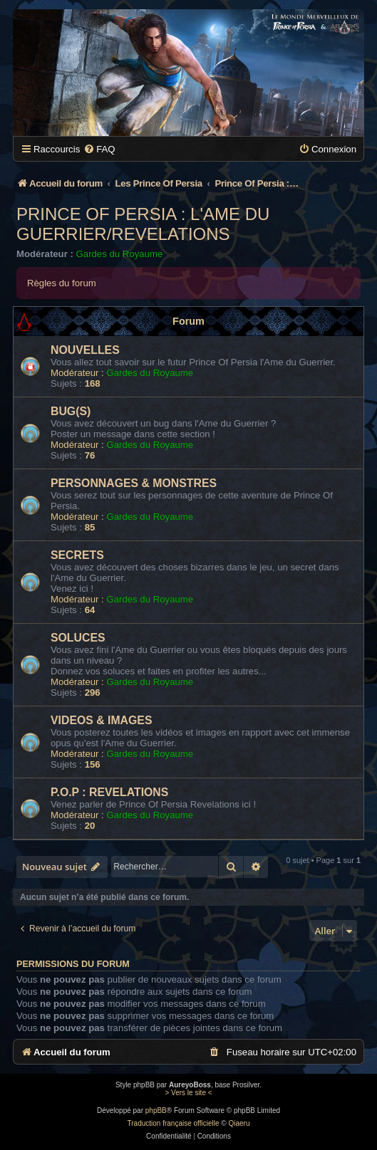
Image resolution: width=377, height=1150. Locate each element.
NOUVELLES (85, 350)
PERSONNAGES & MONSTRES (134, 483)
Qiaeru (238, 1123)
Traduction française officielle (174, 1123)
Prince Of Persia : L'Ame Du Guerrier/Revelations (142, 224)
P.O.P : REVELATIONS (109, 792)
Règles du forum (61, 283)
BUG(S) (71, 411)
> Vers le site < (188, 1093)
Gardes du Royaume (119, 254)
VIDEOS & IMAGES (101, 720)
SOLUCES (78, 638)
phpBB (156, 1110)
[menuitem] (99, 149)
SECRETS (77, 555)
